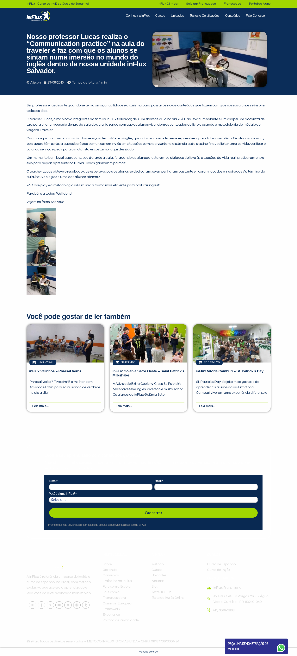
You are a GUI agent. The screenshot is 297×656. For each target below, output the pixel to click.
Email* (158, 481)
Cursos (160, 15)
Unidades (177, 15)
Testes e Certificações (204, 15)
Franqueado (232, 3)
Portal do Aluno (260, 3)
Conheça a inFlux (138, 15)
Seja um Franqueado (201, 3)
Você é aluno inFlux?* (63, 494)
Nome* (54, 481)
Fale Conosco (255, 15)
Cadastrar (153, 513)
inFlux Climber (168, 3)
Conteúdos (232, 15)
